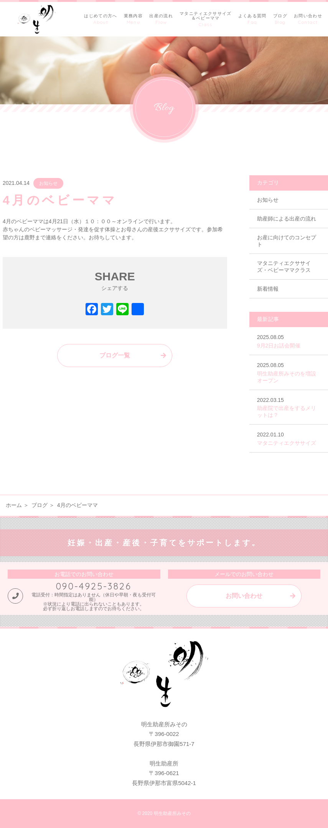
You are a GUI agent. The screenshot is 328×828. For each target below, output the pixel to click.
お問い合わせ (244, 596)
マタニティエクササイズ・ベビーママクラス (284, 266)
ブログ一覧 (114, 355)
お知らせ (48, 183)
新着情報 (268, 289)
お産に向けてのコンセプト (286, 240)
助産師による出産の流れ (286, 219)
